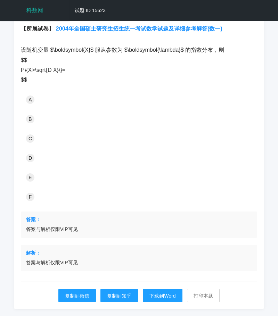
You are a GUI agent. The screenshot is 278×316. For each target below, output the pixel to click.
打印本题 (203, 296)
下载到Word (162, 296)
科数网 (34, 10)
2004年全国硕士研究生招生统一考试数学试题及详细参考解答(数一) (139, 28)
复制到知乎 (119, 296)
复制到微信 (77, 296)
